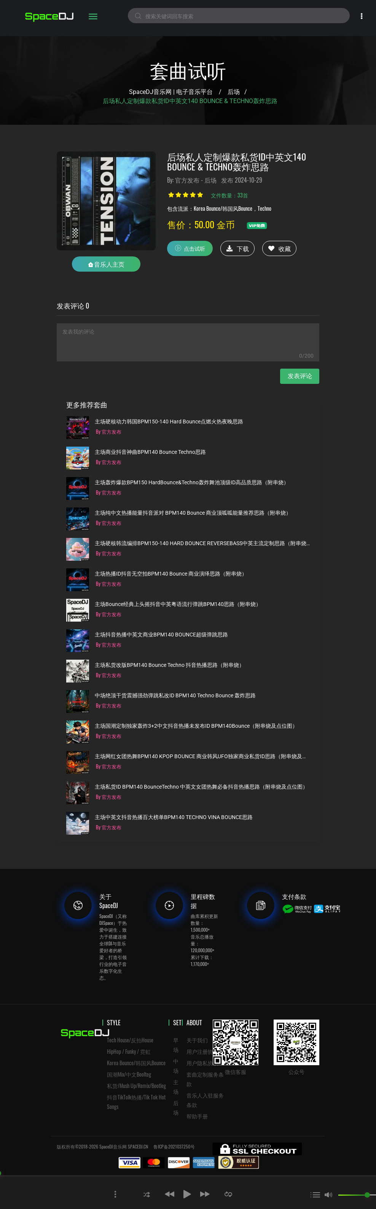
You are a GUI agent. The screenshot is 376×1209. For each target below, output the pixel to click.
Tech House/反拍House (130, 1040)
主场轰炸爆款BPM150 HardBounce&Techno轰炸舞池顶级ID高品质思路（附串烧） (192, 482)
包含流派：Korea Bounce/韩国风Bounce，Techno (219, 208)
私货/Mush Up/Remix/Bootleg (136, 1086)
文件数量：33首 (229, 195)
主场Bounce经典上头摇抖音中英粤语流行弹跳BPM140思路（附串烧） (178, 604)
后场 (234, 91)
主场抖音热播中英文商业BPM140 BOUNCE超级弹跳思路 (161, 635)
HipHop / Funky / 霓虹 (129, 1051)
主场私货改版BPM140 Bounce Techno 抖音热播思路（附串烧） (169, 665)
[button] (147, 1194)
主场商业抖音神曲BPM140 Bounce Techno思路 (150, 452)
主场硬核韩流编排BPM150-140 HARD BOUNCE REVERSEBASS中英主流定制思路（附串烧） (202, 543)
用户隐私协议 (202, 1063)
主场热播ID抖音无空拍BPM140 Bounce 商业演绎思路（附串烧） (171, 574)
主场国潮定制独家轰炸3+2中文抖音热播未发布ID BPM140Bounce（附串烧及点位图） (196, 726)
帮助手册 (197, 1116)
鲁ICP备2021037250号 (174, 1146)
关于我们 (197, 1040)
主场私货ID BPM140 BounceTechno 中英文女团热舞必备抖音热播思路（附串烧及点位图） (201, 787)
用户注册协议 (202, 1051)
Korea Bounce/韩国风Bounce (136, 1063)
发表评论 (300, 376)
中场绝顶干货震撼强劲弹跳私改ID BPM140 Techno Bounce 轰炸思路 (175, 695)
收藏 (279, 248)
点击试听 (190, 248)
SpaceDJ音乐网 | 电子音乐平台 (171, 91)
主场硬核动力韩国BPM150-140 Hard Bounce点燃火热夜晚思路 (169, 422)
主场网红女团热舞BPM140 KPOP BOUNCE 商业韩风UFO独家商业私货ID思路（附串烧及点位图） (202, 756)
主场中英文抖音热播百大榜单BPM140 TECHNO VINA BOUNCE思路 (174, 817)
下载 (237, 248)
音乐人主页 (106, 264)
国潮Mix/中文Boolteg (129, 1074)
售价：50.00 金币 (201, 224)
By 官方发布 (108, 431)
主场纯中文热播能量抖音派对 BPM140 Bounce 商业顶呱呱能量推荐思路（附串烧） (193, 513)
